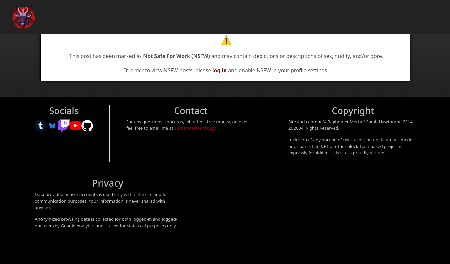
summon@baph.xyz (195, 128)
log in (220, 70)
